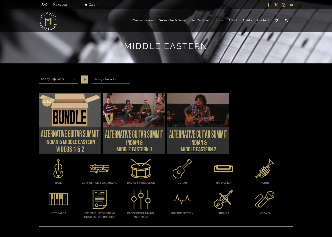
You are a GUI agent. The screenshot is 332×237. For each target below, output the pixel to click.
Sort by (52, 79)
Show (105, 79)
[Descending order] (84, 79)
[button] (286, 20)
